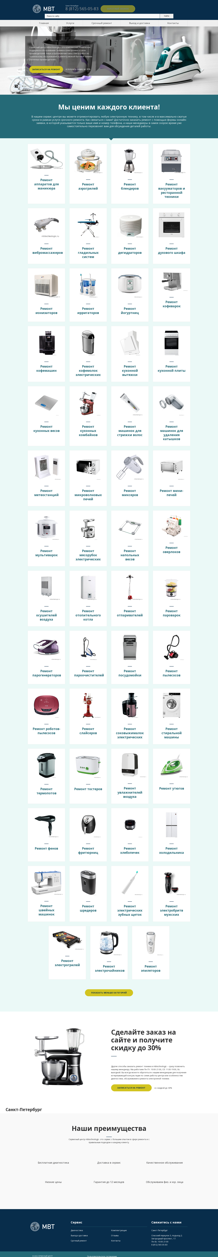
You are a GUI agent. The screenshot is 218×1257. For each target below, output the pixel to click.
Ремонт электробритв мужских (171, 905)
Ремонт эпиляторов (150, 963)
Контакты (173, 23)
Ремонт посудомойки (130, 670)
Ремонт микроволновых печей (89, 492)
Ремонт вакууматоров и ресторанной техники (171, 190)
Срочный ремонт (102, 23)
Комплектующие (119, 1224)
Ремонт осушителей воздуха (46, 612)
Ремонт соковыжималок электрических (131, 729)
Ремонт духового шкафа (172, 252)
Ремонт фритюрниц (88, 845)
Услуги (70, 23)
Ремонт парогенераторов (48, 670)
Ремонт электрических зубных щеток (130, 905)
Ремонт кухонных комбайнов (88, 429)
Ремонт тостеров (88, 787)
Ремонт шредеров (88, 903)
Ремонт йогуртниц (130, 309)
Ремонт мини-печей (171, 490)
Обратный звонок (113, 8)
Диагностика (77, 1224)
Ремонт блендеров (129, 186)
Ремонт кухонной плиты (171, 369)
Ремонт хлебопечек (130, 845)
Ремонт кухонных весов (46, 429)
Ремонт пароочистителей (90, 670)
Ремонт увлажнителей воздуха (130, 788)
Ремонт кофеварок (171, 302)
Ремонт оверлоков (171, 546)
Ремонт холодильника (171, 845)
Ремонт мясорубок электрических (88, 552)
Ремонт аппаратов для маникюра (47, 183)
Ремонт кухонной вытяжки (129, 369)
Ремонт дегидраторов (130, 250)
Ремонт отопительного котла (88, 612)
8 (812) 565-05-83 (159, 1239)
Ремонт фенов (46, 843)
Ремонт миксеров (130, 490)
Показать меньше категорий (109, 987)
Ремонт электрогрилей (67, 957)
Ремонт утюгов (171, 784)
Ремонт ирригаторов (88, 309)
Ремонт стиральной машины (171, 729)
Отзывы (115, 1230)
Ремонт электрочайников (111, 963)
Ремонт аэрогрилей (88, 186)
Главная (44, 23)
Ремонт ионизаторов (46, 309)
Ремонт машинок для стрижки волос (130, 429)
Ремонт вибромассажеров (49, 250)
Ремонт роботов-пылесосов (46, 729)
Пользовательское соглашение (102, 1250)
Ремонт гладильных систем (88, 252)
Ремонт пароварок (171, 610)
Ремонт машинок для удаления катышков (171, 431)
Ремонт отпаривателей (130, 610)
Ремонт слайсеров (88, 727)
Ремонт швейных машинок (46, 904)
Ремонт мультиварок (46, 550)
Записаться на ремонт (46, 69)
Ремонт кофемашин (46, 367)
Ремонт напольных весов (130, 552)
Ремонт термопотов (46, 787)
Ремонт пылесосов (171, 670)
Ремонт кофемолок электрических (88, 369)
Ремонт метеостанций (47, 490)
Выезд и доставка (139, 23)
